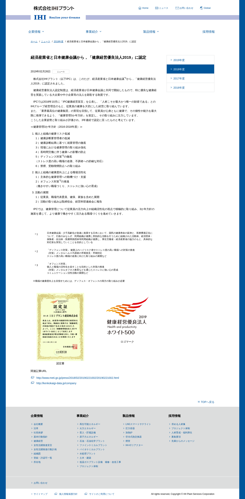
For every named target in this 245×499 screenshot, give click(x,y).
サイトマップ (40, 494)
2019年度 (179, 60)
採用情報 (174, 415)
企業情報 (37, 415)
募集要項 (176, 436)
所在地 (37, 462)
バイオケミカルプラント (92, 449)
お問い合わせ (186, 8)
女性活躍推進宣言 (43, 445)
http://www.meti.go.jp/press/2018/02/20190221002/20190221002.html (77, 377)
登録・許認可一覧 (43, 458)
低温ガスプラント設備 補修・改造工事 (100, 462)
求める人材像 (178, 424)
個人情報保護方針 (68, 494)
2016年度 (179, 87)
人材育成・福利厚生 (182, 432)
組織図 (37, 453)
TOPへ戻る (207, 401)
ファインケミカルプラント (93, 445)
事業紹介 (83, 415)
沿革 (36, 428)
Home (145, 8)
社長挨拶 (38, 432)
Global (207, 8)
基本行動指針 (40, 436)
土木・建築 (85, 458)
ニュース (163, 8)
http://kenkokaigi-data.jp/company (56, 383)
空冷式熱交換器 (134, 436)
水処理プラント (88, 453)
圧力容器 (130, 428)
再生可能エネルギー (90, 424)
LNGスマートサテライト (138, 424)
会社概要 (38, 424)
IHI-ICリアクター (134, 445)
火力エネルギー (88, 428)
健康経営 (38, 441)
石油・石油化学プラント (92, 441)
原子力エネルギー (89, 436)
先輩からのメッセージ (183, 441)
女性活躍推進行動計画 (45, 449)
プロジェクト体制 (89, 466)
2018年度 (179, 69)
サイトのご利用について (101, 494)
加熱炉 (129, 432)
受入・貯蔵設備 (88, 432)
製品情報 (128, 415)
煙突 (128, 441)
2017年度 (179, 78)
